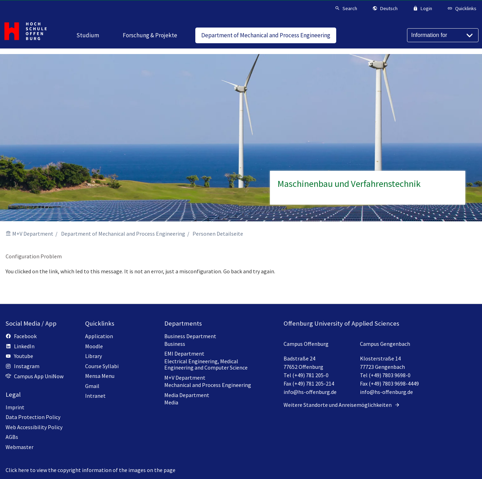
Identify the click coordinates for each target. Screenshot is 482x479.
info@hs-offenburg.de (310, 391)
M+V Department (32, 233)
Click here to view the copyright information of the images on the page (90, 469)
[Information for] (443, 35)
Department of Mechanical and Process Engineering (123, 233)
